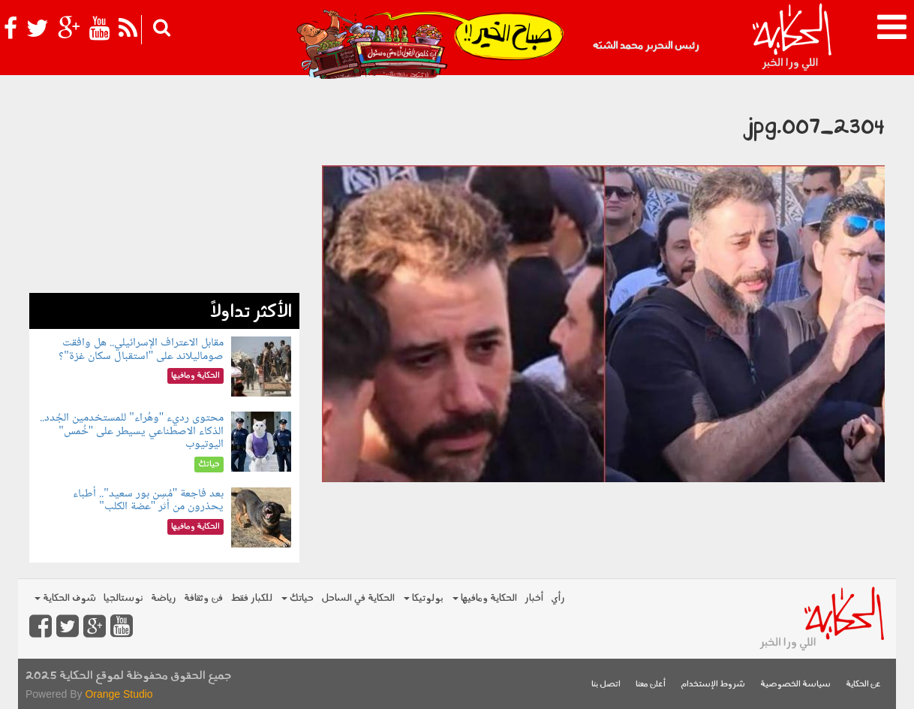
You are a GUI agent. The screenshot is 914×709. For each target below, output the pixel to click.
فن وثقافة (203, 598)
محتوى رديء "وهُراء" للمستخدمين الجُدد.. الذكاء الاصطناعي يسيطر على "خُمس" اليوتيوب (132, 431)
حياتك (297, 598)
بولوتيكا (423, 598)
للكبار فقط (251, 598)
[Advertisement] (164, 188)
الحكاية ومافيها (484, 598)
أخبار (534, 598)
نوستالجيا (123, 598)
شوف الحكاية (65, 598)
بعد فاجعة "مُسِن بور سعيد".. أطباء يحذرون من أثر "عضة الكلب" (148, 500)
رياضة (163, 598)
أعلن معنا (651, 684)
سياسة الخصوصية (795, 684)
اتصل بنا (606, 684)
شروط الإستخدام (713, 684)
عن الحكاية (863, 684)
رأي (558, 598)
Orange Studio (118, 694)
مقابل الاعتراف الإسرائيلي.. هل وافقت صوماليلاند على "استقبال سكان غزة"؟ (141, 350)
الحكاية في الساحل (358, 598)
